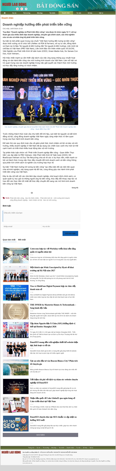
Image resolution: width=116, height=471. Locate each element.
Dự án (14, 13)
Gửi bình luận (70, 233)
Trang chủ (31, 448)
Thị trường (26, 13)
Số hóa (90, 13)
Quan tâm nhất (9, 240)
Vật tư (101, 13)
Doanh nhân (66, 13)
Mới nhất (22, 240)
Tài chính (52, 13)
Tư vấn (78, 13)
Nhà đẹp (40, 13)
